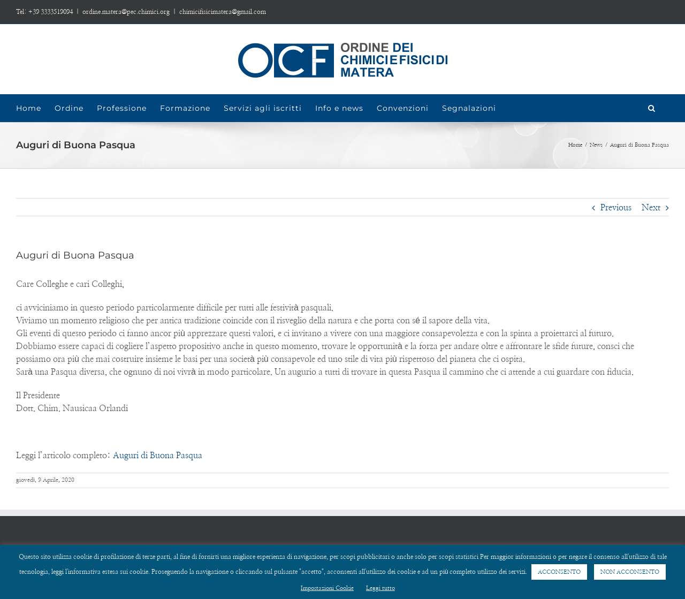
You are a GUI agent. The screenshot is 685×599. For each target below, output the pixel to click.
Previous (615, 207)
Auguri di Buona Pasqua (157, 455)
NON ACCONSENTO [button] (629, 572)
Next (651, 207)
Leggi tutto (380, 588)
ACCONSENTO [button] (559, 572)
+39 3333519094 (50, 12)
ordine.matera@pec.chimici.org (126, 12)
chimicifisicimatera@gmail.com (222, 12)
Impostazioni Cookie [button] (327, 588)
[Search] (652, 108)
